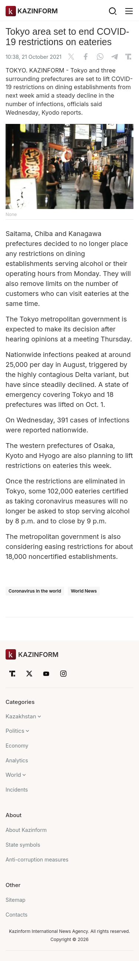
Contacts (16, 914)
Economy (17, 745)
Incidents (17, 789)
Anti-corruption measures (37, 859)
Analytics (17, 760)
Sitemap (16, 900)
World (13, 774)
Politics (15, 730)
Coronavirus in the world (35, 591)
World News (84, 591)
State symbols (23, 845)
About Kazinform (26, 830)
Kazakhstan (21, 716)
